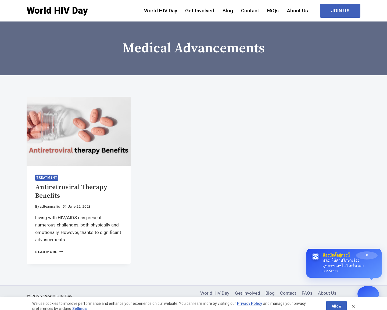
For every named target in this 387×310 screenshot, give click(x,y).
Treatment (46, 177)
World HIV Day (160, 11)
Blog (228, 11)
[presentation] (79, 131)
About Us (297, 11)
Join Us (340, 10)
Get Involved (199, 11)
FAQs (273, 11)
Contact (250, 11)
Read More (49, 252)
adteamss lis (50, 206)
